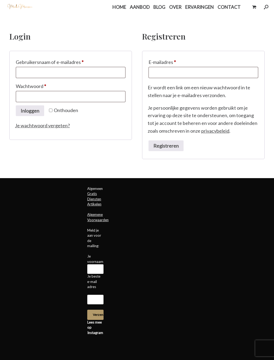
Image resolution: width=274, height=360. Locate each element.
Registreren (166, 146)
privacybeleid (215, 131)
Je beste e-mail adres (93, 281)
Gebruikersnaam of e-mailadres (57, 61)
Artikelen (94, 204)
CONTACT (229, 7)
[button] (266, 7)
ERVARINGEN (199, 7)
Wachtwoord (38, 85)
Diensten (94, 199)
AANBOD (140, 7)
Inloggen (30, 111)
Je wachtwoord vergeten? (42, 125)
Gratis (92, 194)
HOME (119, 7)
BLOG (159, 7)
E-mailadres (170, 61)
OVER (175, 7)
